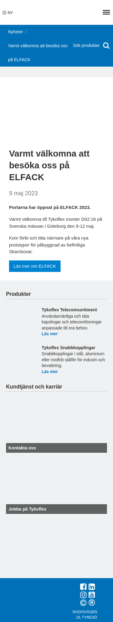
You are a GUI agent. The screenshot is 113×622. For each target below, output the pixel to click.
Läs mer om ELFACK (35, 266)
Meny (106, 12)
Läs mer (50, 333)
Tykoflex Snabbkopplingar (68, 347)
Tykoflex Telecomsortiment (69, 309)
